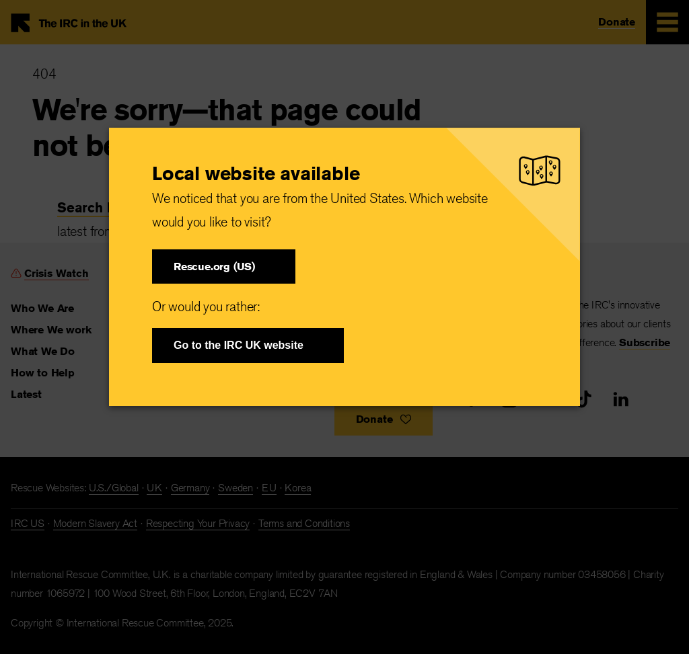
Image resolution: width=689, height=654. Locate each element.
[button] (223, 266)
